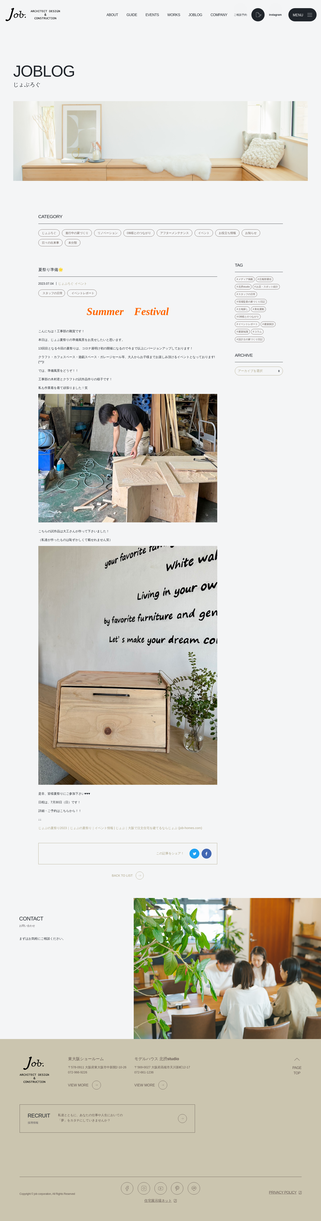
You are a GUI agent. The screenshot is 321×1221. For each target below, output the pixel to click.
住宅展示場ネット (158, 1200)
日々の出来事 (50, 242)
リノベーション (108, 233)
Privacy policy (283, 1192)
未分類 (72, 242)
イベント (204, 233)
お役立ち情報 (227, 233)
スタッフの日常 (53, 293)
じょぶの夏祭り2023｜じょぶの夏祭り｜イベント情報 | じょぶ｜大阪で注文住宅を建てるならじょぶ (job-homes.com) (120, 828)
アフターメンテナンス (174, 233)
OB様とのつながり (139, 233)
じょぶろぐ (49, 233)
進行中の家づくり (76, 233)
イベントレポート (82, 293)
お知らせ (251, 233)
